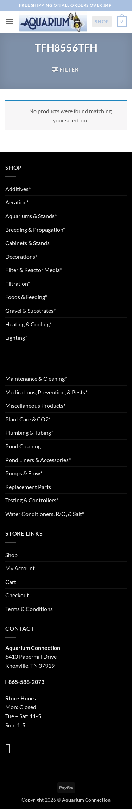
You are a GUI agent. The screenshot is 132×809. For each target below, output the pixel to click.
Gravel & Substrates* (30, 310)
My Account (20, 568)
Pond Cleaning (23, 446)
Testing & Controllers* (31, 500)
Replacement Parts (28, 486)
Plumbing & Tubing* (29, 432)
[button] (9, 21)
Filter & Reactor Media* (33, 269)
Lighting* (16, 337)
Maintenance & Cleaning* (36, 378)
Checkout (17, 595)
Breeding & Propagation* (35, 229)
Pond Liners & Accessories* (38, 459)
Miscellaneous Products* (35, 405)
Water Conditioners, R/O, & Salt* (44, 513)
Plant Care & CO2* (28, 419)
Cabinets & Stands (27, 242)
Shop (102, 22)
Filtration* (17, 283)
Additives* (18, 188)
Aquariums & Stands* (31, 215)
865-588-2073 (26, 681)
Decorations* (21, 256)
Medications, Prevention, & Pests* (46, 392)
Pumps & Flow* (23, 473)
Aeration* (17, 202)
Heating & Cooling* (28, 324)
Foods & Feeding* (26, 296)
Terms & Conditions (29, 608)
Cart (10, 581)
